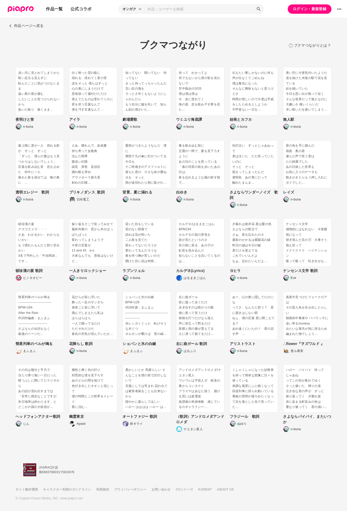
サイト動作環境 (27, 489)
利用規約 (102, 489)
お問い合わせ (161, 489)
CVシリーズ (184, 489)
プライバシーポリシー (130, 489)
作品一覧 (54, 9)
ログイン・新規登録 (309, 9)
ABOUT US (225, 489)
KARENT (205, 489)
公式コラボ (81, 9)
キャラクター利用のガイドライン (67, 489)
